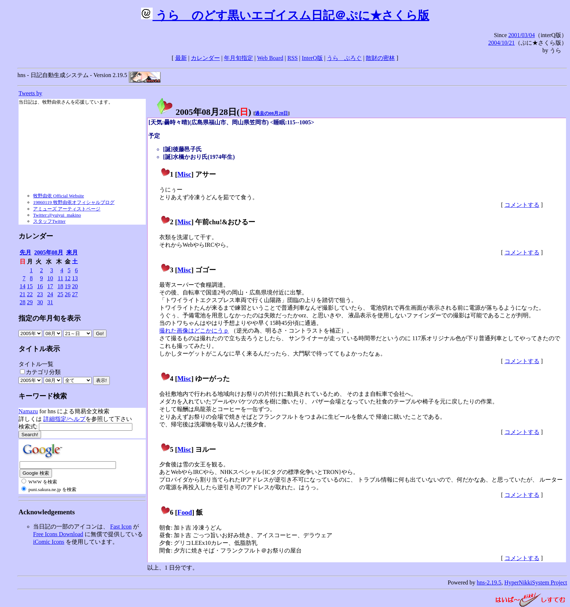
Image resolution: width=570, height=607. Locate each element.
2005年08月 (48, 252)
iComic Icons (48, 542)
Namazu (28, 411)
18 (60, 286)
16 (40, 286)
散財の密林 (380, 58)
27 (75, 294)
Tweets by (30, 93)
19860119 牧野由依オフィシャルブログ (74, 202)
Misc (184, 174)
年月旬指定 (238, 58)
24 (50, 294)
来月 (72, 252)
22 (30, 294)
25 (60, 294)
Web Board (270, 58)
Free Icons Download (58, 534)
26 (68, 294)
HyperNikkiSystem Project (535, 582)
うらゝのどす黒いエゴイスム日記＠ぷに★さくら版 (285, 15)
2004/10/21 (501, 43)
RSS (293, 58)
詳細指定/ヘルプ (64, 419)
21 (22, 294)
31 (50, 302)
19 (68, 286)
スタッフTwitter (49, 221)
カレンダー (205, 58)
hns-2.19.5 (489, 582)
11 (60, 278)
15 (30, 286)
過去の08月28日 (271, 113)
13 (75, 278)
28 (22, 302)
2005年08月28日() (203, 112)
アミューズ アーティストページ (66, 209)
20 (75, 286)
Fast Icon (121, 526)
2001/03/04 (521, 35)
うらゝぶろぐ (344, 58)
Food (184, 512)
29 (30, 302)
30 (40, 302)
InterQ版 (312, 58)
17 (50, 286)
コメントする (522, 205)
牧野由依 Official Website (58, 195)
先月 (25, 252)
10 (50, 278)
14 (22, 286)
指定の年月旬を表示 (50, 318)
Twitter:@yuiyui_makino (57, 215)
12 (68, 278)
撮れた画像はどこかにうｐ (194, 330)
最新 (181, 58)
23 (40, 294)
